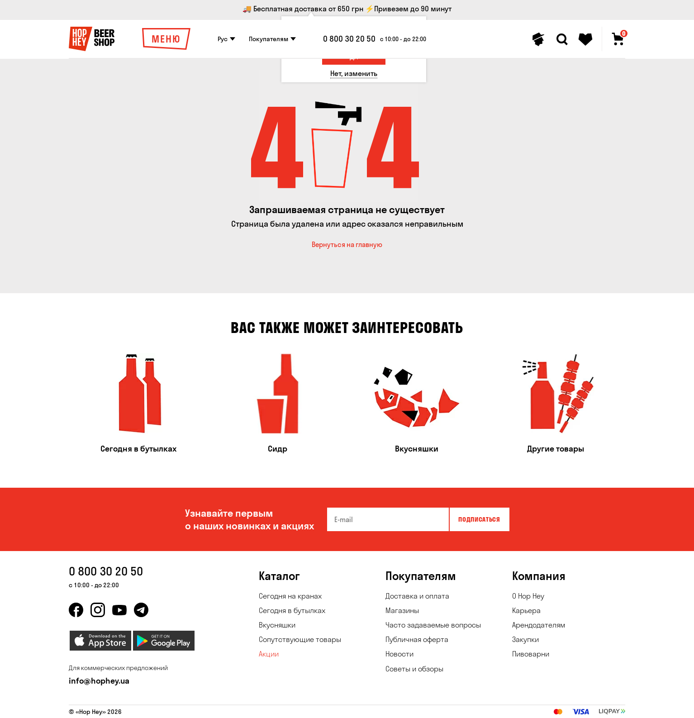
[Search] (562, 39)
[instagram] (97, 610)
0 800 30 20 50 (349, 39)
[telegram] (141, 610)
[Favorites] (585, 39)
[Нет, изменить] (354, 73)
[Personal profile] (538, 39)
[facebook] (76, 610)
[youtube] (119, 610)
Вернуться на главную (347, 244)
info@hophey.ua (99, 680)
